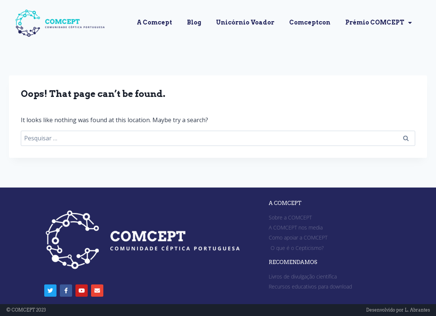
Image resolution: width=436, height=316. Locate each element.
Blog (194, 22)
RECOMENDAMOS (293, 262)
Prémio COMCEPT (378, 22)
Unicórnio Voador (245, 22)
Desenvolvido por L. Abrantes (398, 310)
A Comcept (154, 22)
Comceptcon (309, 22)
